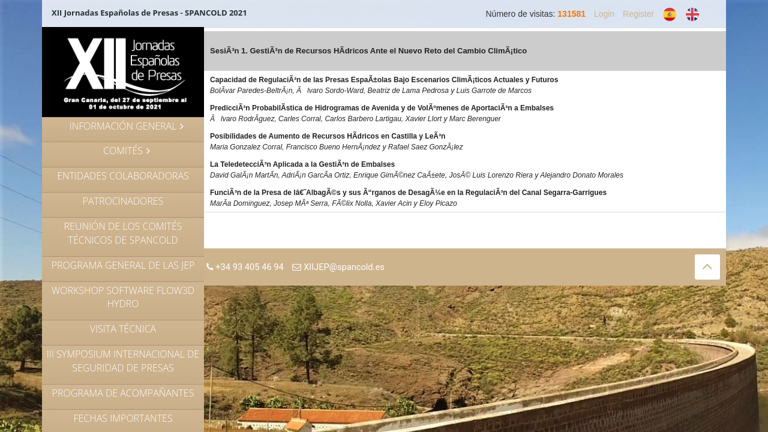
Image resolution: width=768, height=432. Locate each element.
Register (638, 14)
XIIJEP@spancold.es (338, 267)
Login (604, 14)
